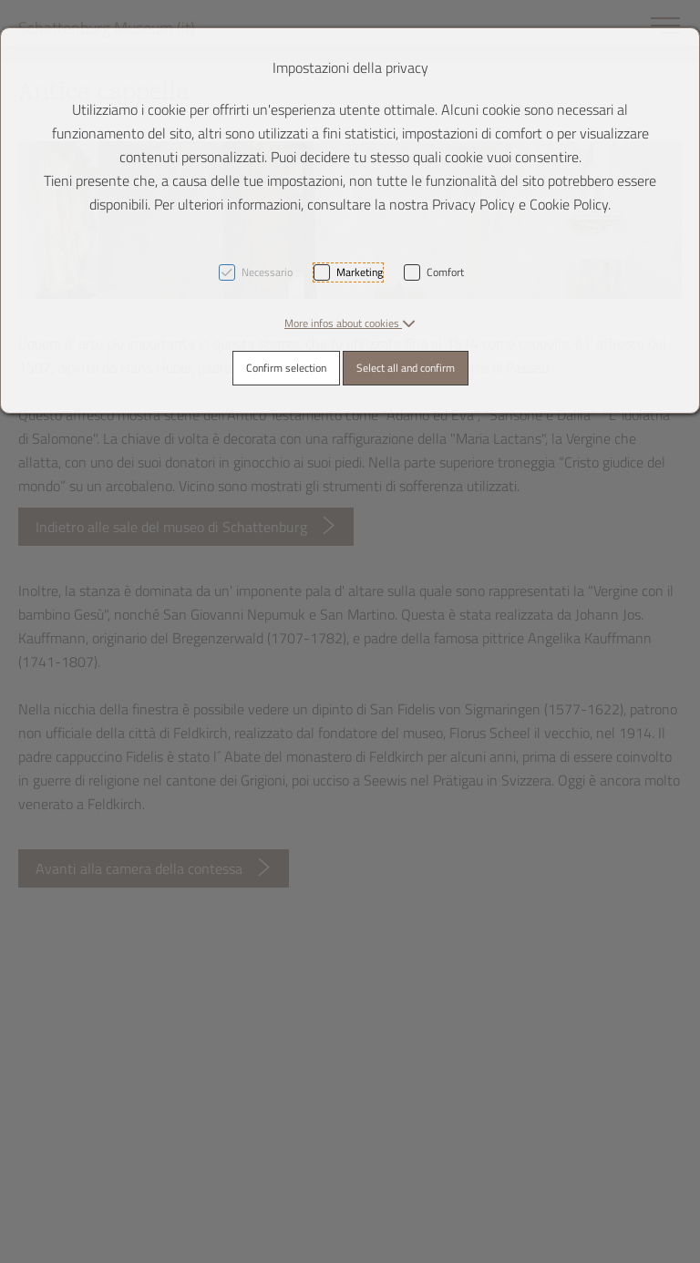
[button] (350, 323)
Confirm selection (286, 367)
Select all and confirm (405, 367)
